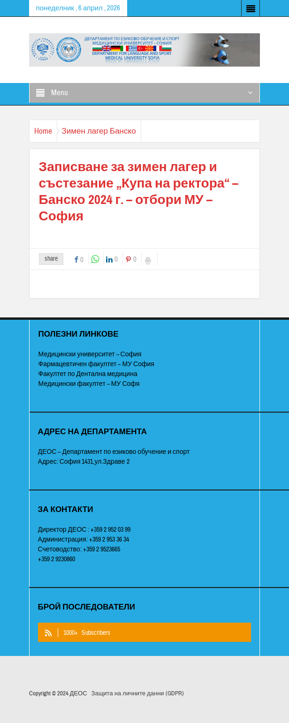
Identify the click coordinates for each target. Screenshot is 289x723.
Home (43, 131)
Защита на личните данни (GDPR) (137, 693)
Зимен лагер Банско (99, 131)
